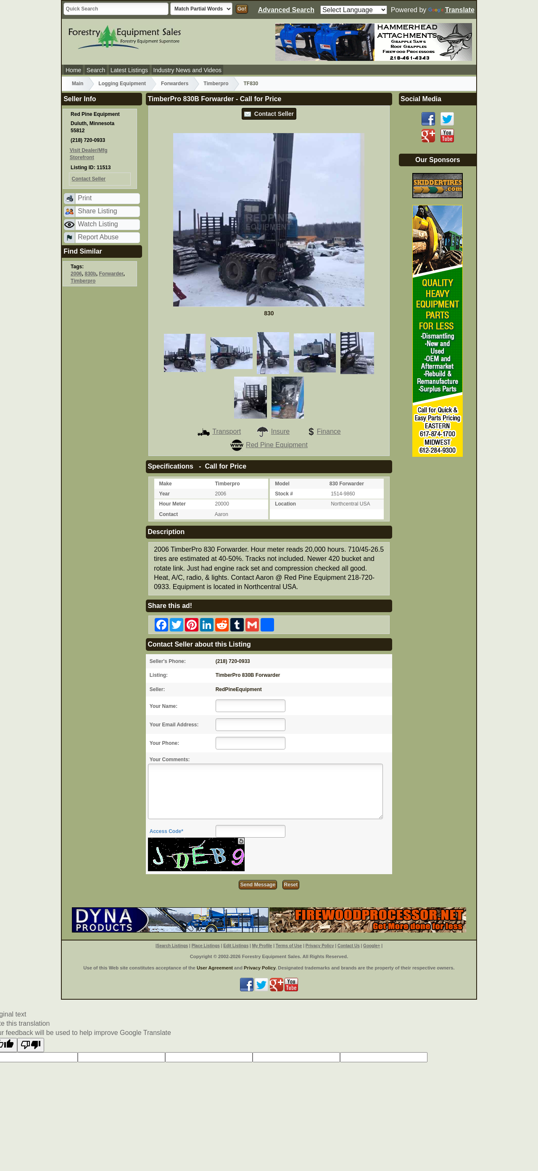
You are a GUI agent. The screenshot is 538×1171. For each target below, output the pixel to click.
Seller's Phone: (168, 661)
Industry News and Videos (187, 70)
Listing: (159, 675)
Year (164, 494)
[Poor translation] (30, 1045)
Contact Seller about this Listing (199, 644)
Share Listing (97, 211)
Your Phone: (164, 743)
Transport (219, 431)
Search (96, 70)
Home (73, 70)
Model (282, 484)
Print (85, 198)
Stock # (284, 494)
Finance (323, 431)
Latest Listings (129, 70)
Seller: (157, 689)
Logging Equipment (122, 83)
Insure (273, 431)
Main (77, 83)
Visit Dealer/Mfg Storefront (89, 153)
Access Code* (166, 831)
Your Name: (163, 706)
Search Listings (172, 945)
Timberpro (215, 83)
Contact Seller (269, 113)
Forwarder (111, 274)
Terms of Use (289, 945)
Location (285, 504)
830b (90, 274)
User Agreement (215, 967)
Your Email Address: (174, 725)
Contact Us (349, 945)
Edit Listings (235, 945)
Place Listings (206, 945)
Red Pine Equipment (269, 444)
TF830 (250, 83)
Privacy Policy (320, 945)
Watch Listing (98, 224)
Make (165, 484)
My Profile (262, 945)
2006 (76, 274)
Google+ (371, 945)
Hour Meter (172, 504)
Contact (168, 514)
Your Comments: (170, 759)
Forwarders (174, 83)
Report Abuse (98, 237)
